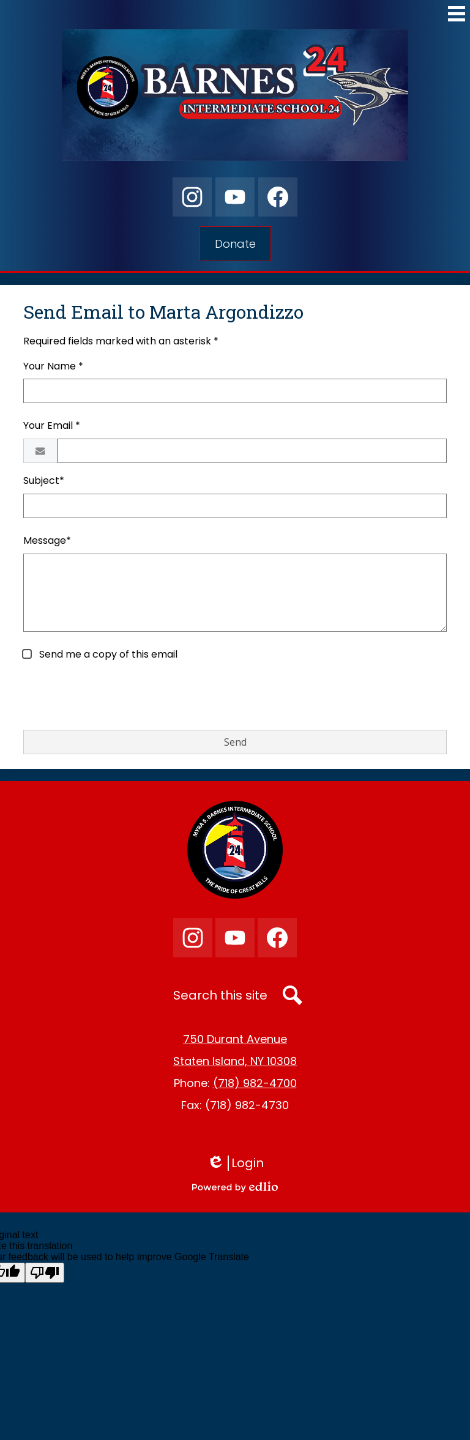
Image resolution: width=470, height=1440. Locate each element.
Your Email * (51, 425)
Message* (47, 540)
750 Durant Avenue (235, 1039)
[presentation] (116, 696)
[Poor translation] (44, 1273)
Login (235, 1163)
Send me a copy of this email (107, 654)
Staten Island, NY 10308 (235, 1061)
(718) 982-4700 (255, 1083)
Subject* (43, 480)
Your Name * (53, 366)
